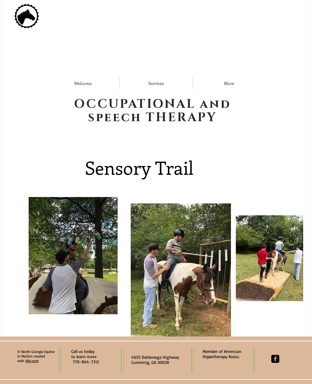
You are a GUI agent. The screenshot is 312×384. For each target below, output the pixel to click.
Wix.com (32, 360)
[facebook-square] (275, 359)
